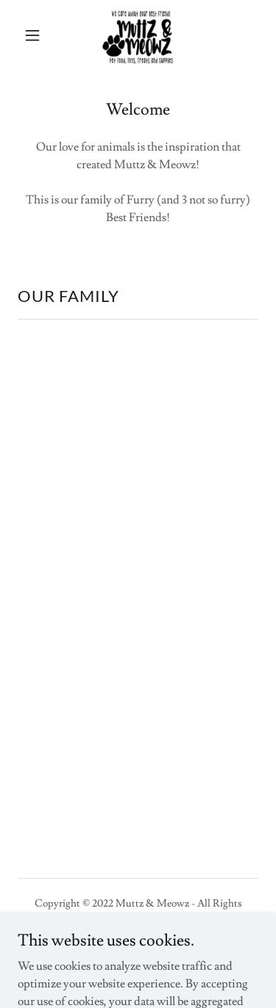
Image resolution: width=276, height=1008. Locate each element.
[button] (36, 35)
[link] (137, 35)
